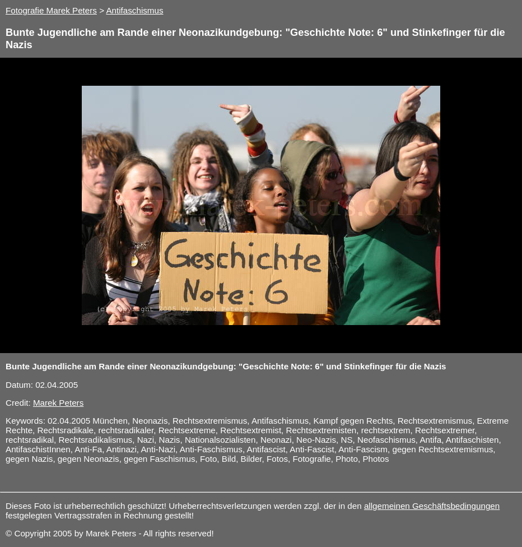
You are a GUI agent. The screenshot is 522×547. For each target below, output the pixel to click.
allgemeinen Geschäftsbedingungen (432, 506)
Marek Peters (58, 402)
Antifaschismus (134, 10)
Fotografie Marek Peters (51, 10)
